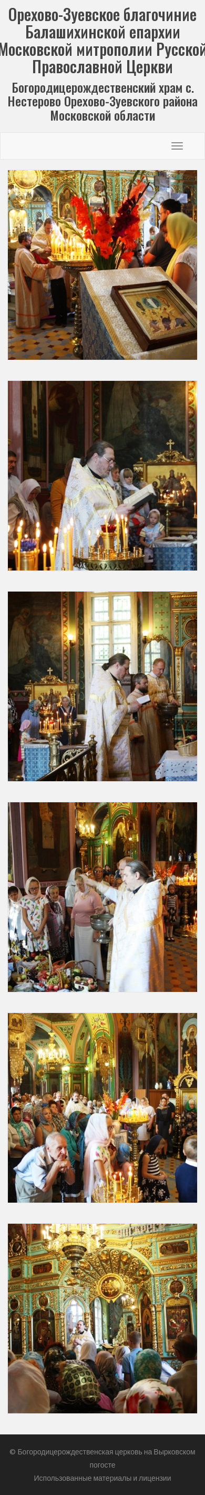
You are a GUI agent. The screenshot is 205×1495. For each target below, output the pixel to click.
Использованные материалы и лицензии (102, 1477)
